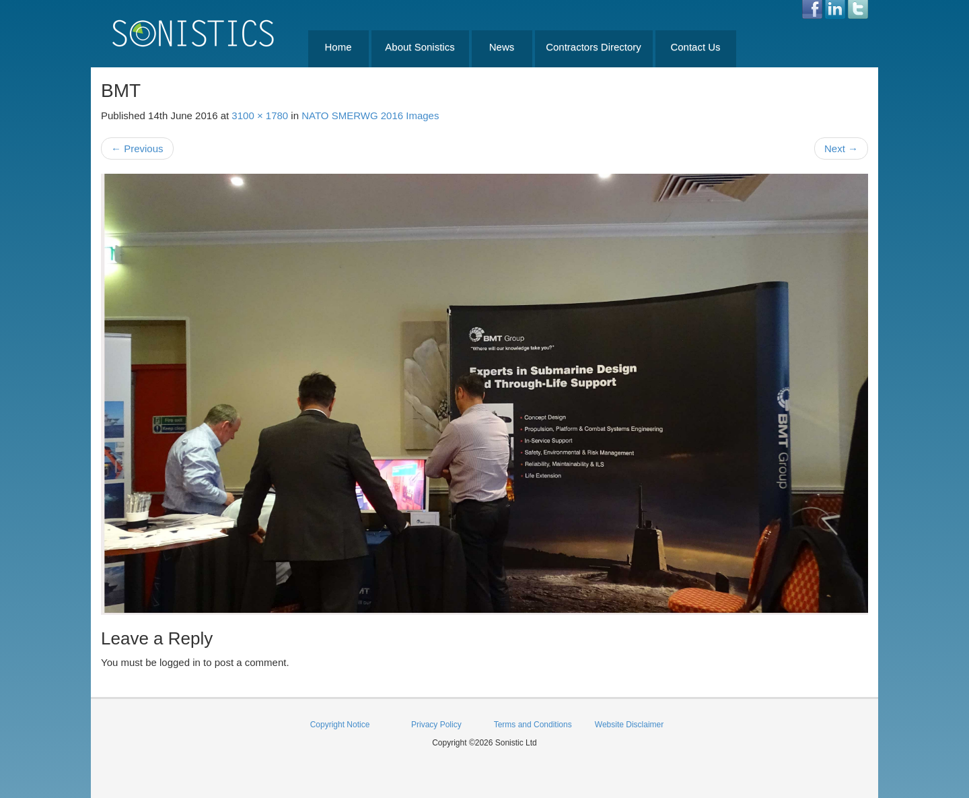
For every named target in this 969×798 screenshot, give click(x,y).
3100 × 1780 (259, 115)
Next (841, 148)
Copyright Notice (340, 724)
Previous (137, 148)
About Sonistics (419, 47)
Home (337, 47)
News (502, 47)
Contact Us (695, 47)
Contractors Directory (593, 47)
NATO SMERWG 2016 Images (370, 115)
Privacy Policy (436, 724)
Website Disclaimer (629, 724)
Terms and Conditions (533, 724)
